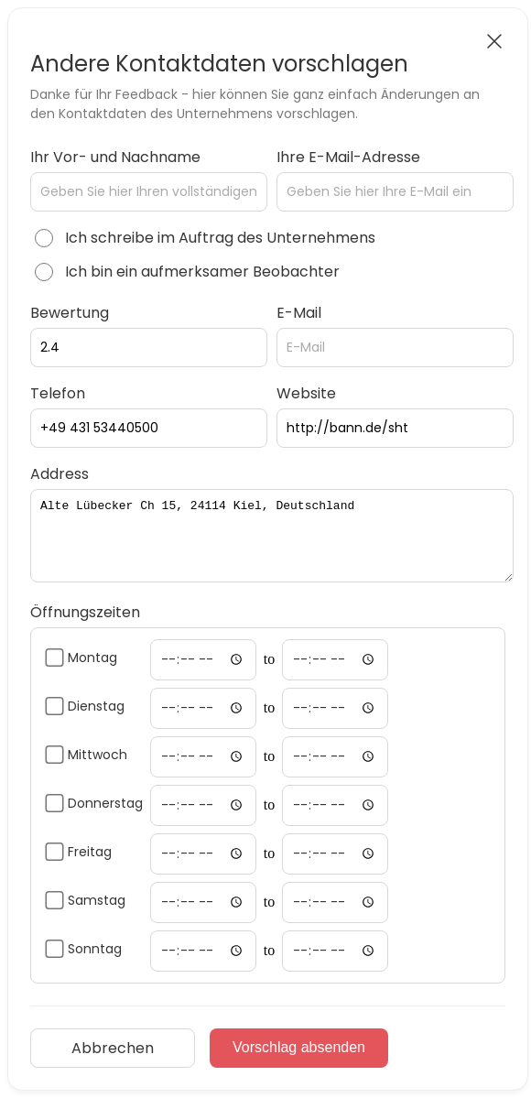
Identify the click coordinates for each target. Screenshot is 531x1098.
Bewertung (69, 312)
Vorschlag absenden (299, 1047)
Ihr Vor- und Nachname (115, 157)
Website (306, 393)
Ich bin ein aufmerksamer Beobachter (202, 271)
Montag (92, 657)
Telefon (57, 393)
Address (59, 473)
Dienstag (96, 706)
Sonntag (95, 949)
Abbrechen (112, 1048)
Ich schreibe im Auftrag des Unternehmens (220, 237)
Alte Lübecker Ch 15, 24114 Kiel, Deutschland (272, 535)
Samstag (96, 900)
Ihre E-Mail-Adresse (348, 157)
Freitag (90, 852)
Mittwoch (97, 754)
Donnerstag (105, 803)
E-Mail (298, 312)
